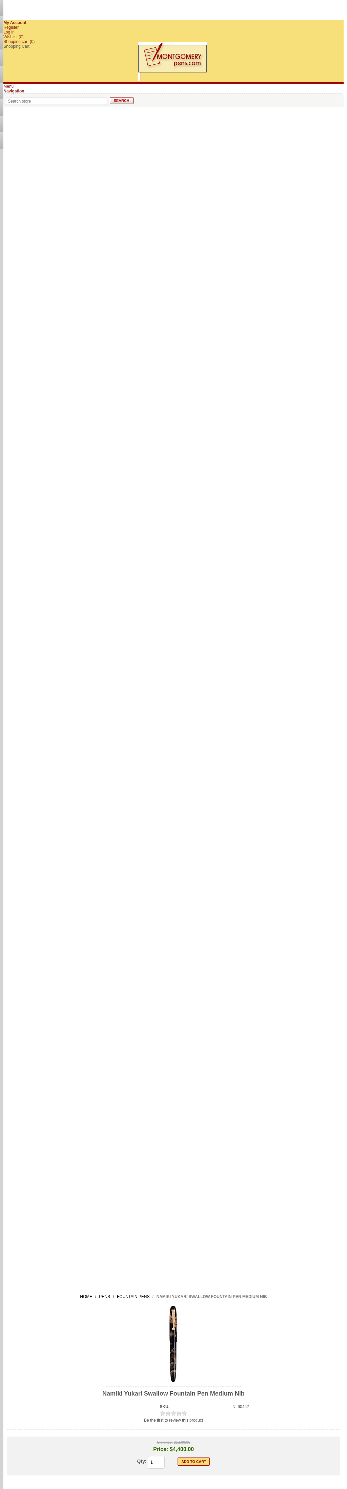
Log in (9, 32)
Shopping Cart (16, 46)
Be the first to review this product (173, 1420)
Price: (160, 1449)
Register (11, 27)
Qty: (142, 1461)
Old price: (164, 1442)
